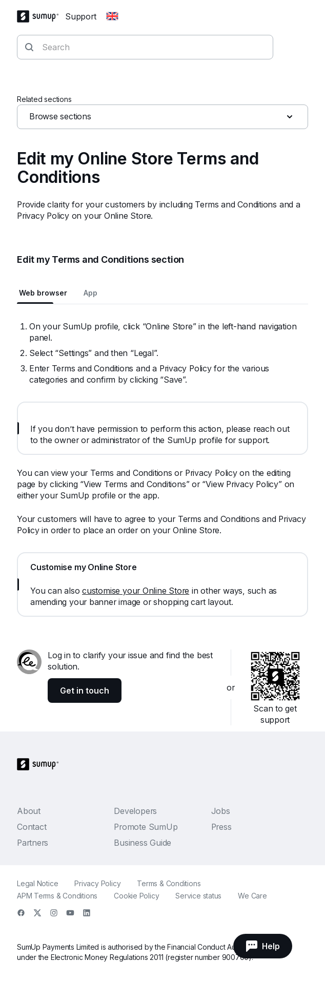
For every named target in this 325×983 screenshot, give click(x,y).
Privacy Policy (97, 883)
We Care (252, 895)
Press (221, 827)
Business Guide (142, 843)
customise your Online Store (135, 590)
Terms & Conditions (168, 883)
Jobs (220, 811)
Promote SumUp (145, 827)
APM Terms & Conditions (57, 895)
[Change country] (112, 16)
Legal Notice (37, 883)
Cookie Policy (136, 895)
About (28, 811)
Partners (32, 843)
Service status (198, 895)
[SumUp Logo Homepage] (41, 16)
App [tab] (90, 292)
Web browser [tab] (43, 292)
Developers (135, 811)
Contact (31, 827)
